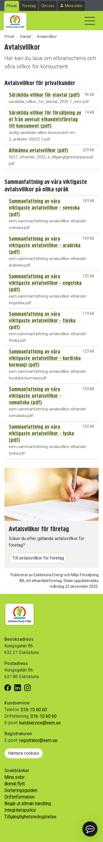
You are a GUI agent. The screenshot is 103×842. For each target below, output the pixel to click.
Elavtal (25, 36)
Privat (12, 6)
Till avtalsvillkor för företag (38, 558)
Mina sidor (74, 6)
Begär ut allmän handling (27, 803)
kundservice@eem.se (40, 722)
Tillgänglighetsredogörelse (30, 816)
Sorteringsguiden (20, 790)
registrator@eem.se (38, 740)
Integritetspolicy (20, 810)
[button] (90, 829)
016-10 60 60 (34, 709)
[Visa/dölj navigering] (90, 20)
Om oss (47, 6)
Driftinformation (19, 796)
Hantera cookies (23, 753)
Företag (29, 6)
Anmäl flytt (14, 783)
